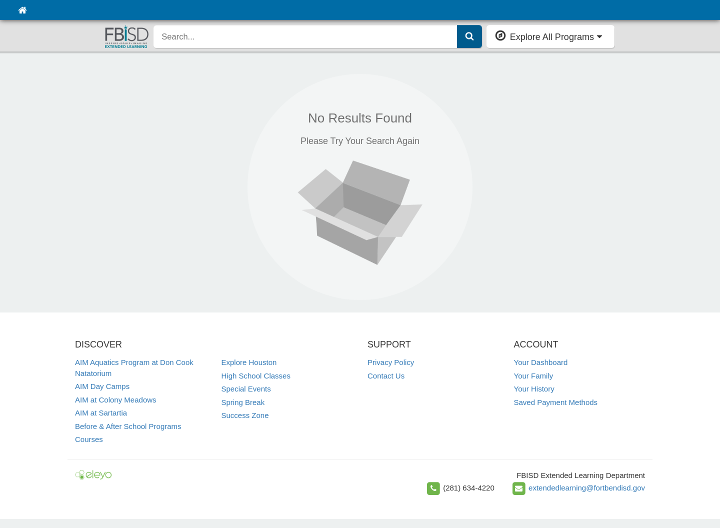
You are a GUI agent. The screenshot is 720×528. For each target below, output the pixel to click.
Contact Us (386, 376)
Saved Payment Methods (556, 402)
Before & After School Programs (128, 426)
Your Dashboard (541, 362)
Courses (89, 439)
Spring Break (243, 402)
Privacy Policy (391, 362)
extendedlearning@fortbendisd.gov (586, 488)
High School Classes (256, 376)
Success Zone (245, 415)
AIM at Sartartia (101, 412)
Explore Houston (249, 362)
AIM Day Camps (102, 386)
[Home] (22, 10)
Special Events (246, 388)
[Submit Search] (469, 36)
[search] (305, 36)
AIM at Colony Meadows (115, 400)
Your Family (534, 376)
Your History (534, 388)
